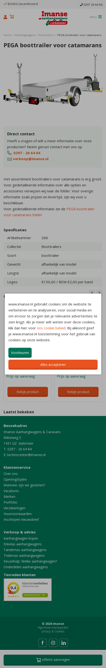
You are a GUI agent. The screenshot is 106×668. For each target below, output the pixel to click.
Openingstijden (15, 479)
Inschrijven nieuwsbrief (21, 519)
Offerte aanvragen (53, 660)
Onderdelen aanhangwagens (26, 567)
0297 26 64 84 (91, 5)
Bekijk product (28, 391)
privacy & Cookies (53, 631)
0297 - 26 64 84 (26, 152)
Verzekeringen (14, 508)
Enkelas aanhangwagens (23, 544)
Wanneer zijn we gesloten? (24, 485)
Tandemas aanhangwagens (25, 549)
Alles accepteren (53, 364)
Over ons (11, 473)
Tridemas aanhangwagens (24, 555)
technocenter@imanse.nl (26, 454)
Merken (9, 496)
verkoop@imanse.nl (30, 158)
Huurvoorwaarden (18, 513)
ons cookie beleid (51, 328)
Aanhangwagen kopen (21, 538)
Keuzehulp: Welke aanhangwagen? (30, 561)
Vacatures (11, 491)
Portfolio (10, 502)
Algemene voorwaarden (53, 628)
